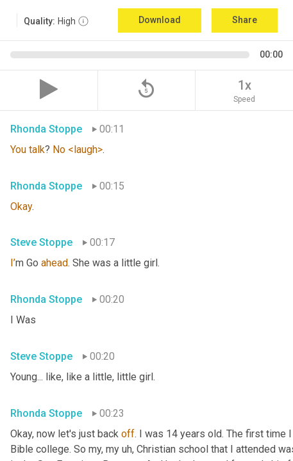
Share (244, 20)
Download (159, 20)
